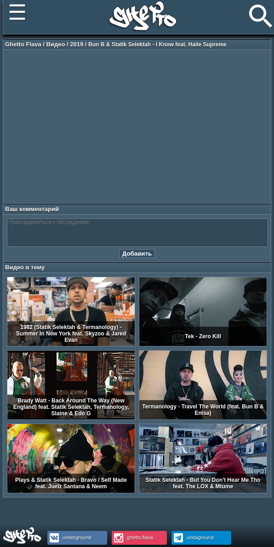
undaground (192, 537)
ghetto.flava (132, 537)
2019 (76, 44)
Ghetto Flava (23, 44)
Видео (55, 44)
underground (69, 537)
